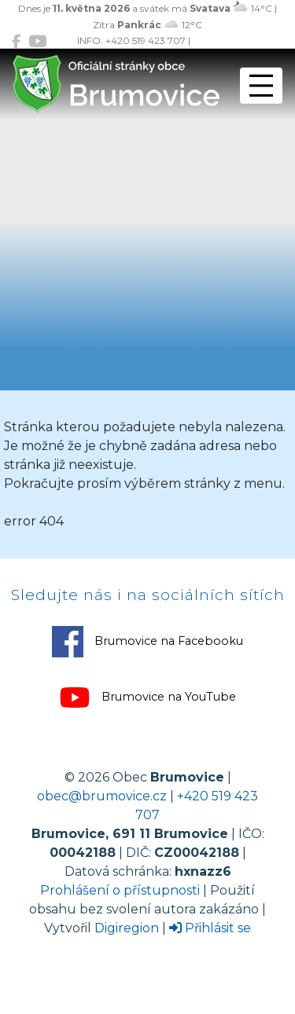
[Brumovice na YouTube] (37, 41)
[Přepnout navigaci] (261, 86)
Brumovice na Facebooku (147, 641)
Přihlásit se (210, 928)
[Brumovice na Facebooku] (16, 41)
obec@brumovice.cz (102, 796)
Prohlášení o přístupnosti (120, 890)
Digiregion (126, 928)
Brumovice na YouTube (147, 697)
